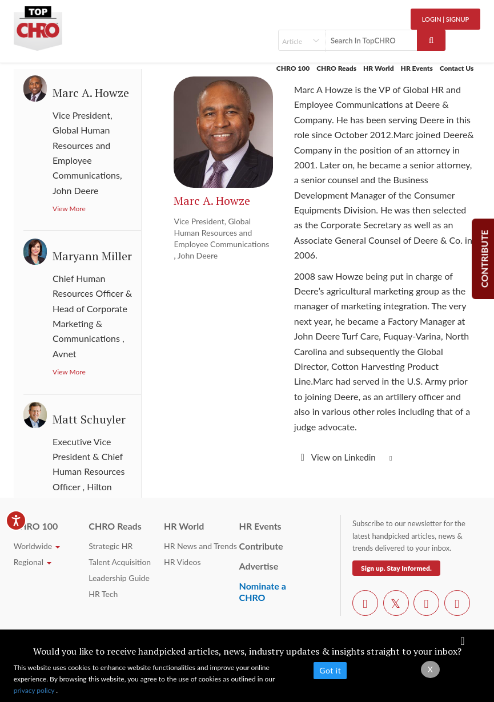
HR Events (417, 68)
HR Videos (182, 562)
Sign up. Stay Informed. (396, 568)
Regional (32, 562)
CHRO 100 (293, 68)
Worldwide (37, 546)
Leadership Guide (119, 578)
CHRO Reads (336, 68)
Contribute (261, 545)
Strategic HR (110, 546)
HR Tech (103, 594)
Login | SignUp (445, 19)
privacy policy (35, 690)
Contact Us (457, 68)
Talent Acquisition (120, 562)
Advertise (259, 565)
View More (69, 208)
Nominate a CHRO (262, 591)
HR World (378, 68)
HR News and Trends (200, 546)
